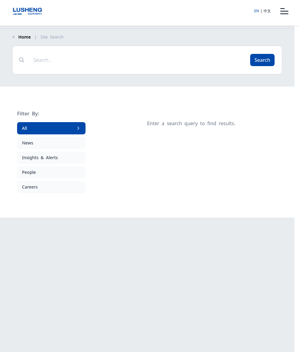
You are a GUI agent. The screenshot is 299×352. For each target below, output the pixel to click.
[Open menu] (284, 11)
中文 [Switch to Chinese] (267, 10)
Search (262, 60)
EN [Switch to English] (256, 10)
